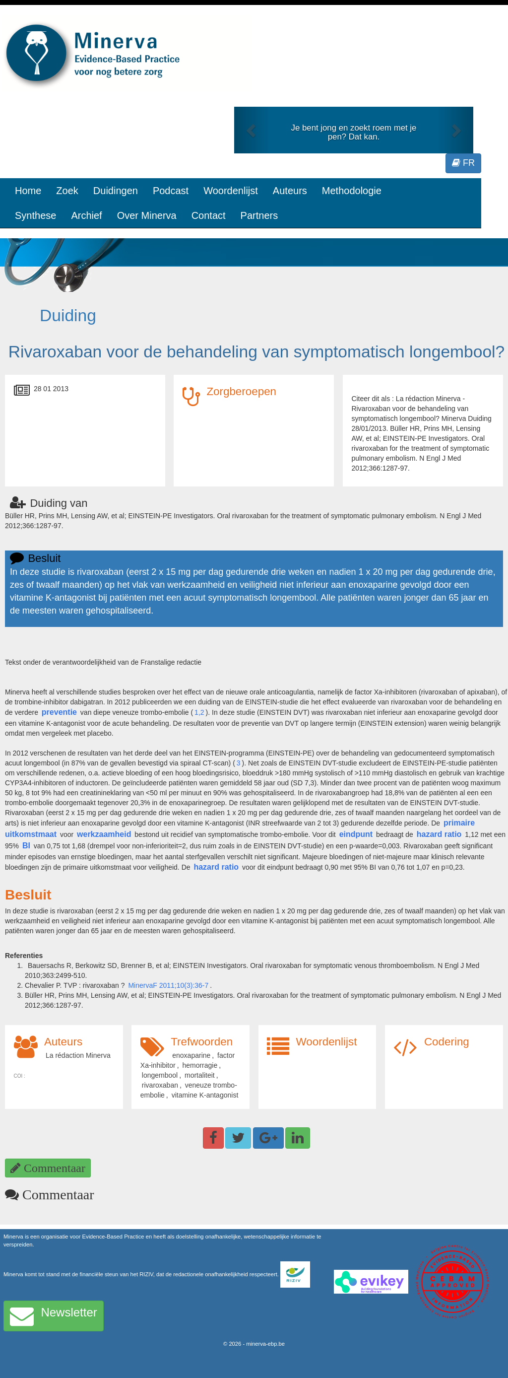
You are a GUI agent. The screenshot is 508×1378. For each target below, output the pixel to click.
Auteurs (290, 190)
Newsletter (53, 1316)
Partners (259, 215)
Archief (86, 215)
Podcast (171, 190)
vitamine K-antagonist (205, 1095)
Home (28, 190)
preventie (59, 712)
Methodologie (351, 190)
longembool (160, 1075)
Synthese (35, 215)
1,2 (199, 712)
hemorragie (199, 1065)
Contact (208, 215)
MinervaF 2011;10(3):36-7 (168, 985)
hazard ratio (439, 834)
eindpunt (356, 834)
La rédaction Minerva (78, 1055)
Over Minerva (147, 215)
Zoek (67, 190)
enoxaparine (191, 1055)
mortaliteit (200, 1075)
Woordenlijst (230, 190)
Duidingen (115, 190)
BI (26, 845)
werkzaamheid (104, 834)
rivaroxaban (160, 1085)
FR (463, 163)
